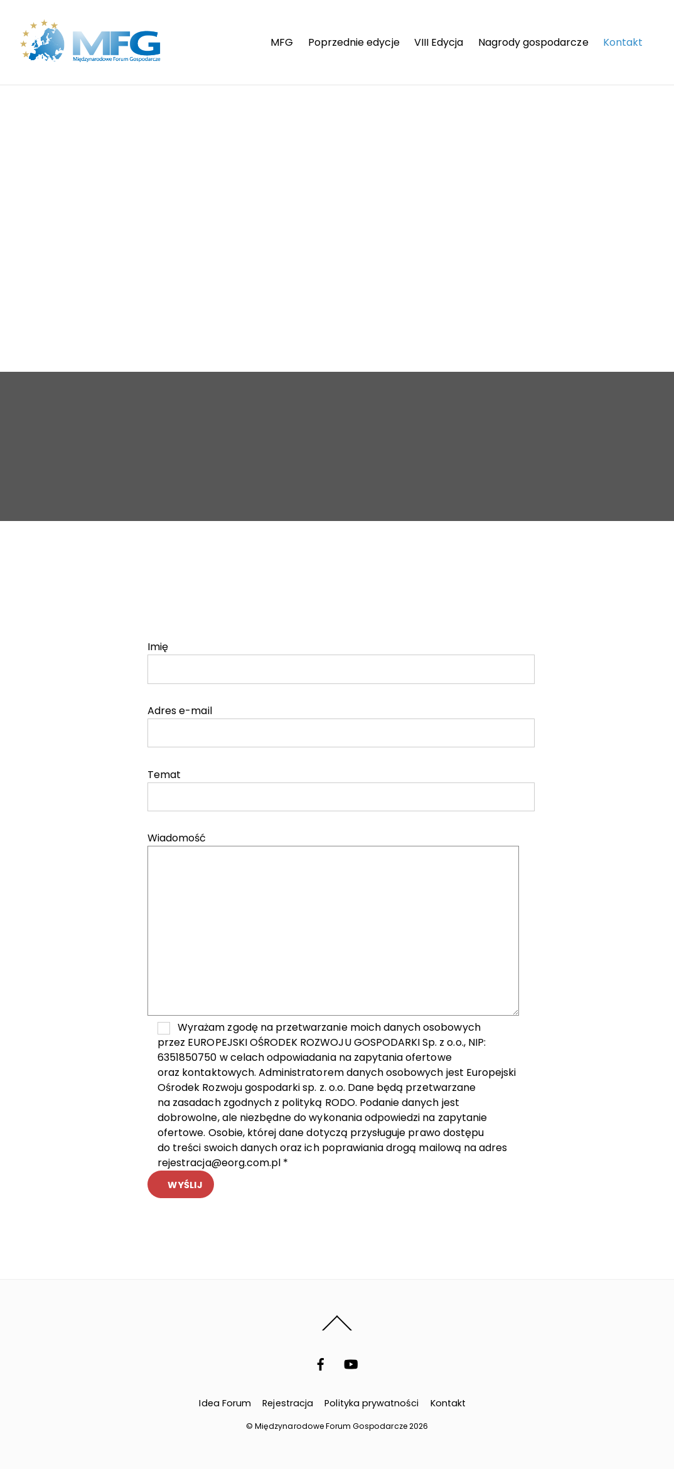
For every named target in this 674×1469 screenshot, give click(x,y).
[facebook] (320, 1363)
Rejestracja (287, 1403)
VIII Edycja (439, 42)
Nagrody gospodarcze (533, 42)
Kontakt (623, 42)
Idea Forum (224, 1403)
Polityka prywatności (371, 1403)
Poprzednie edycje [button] (354, 42)
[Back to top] (337, 1330)
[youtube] (350, 1363)
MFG (281, 42)
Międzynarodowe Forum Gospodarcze (331, 1426)
